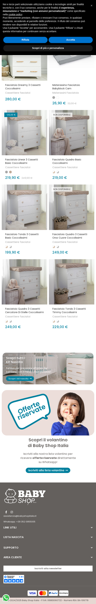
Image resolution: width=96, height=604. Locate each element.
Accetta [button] (70, 39)
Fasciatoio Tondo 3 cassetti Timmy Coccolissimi (69, 310)
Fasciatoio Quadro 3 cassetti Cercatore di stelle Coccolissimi (24, 310)
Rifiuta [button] (25, 39)
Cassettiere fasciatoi (17, 92)
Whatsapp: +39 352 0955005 (19, 521)
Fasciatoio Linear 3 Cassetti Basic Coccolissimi (21, 161)
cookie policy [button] (15, 14)
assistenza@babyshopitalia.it (19, 516)
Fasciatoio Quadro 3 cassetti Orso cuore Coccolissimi (69, 236)
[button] (48, 470)
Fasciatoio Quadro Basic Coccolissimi (66, 161)
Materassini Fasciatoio (65, 92)
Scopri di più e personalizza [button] (48, 48)
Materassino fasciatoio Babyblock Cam (66, 86)
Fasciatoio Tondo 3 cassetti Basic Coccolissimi (22, 236)
